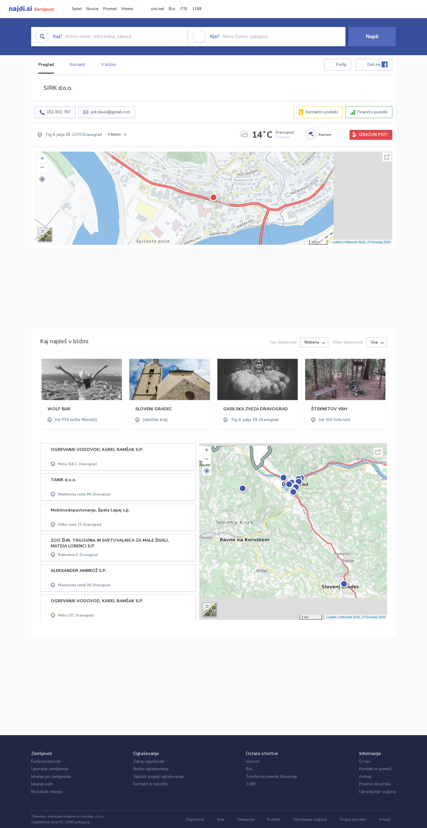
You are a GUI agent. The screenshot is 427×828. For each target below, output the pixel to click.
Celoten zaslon (387, 156)
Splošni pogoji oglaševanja (158, 776)
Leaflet (337, 242)
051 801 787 (59, 112)
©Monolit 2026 (354, 242)
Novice (92, 9)
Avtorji (365, 776)
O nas (364, 761)
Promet (110, 9)
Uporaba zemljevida (49, 769)
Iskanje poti (41, 784)
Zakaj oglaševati (148, 761)
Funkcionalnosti (45, 761)
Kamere (325, 134)
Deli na (377, 64)
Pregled (46, 64)
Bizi (172, 9)
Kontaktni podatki (322, 112)
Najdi (372, 36)
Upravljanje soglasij (377, 791)
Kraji (220, 819)
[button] (42, 179)
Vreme (127, 9)
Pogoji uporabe (353, 819)
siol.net (157, 9)
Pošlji (341, 64)
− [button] (42, 167)
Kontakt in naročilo (150, 784)
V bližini (108, 64)
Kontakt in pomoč (375, 769)
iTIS (183, 9)
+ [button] (42, 159)
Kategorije (246, 819)
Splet (77, 9)
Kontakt (273, 819)
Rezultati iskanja (46, 791)
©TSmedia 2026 (379, 242)
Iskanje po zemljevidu (51, 776)
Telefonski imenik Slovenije (271, 776)
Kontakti (77, 64)
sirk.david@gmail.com (110, 112)
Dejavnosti (195, 819)
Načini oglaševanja (150, 769)
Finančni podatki (373, 112)
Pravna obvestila (375, 784)
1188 (197, 9)
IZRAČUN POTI (373, 134)
